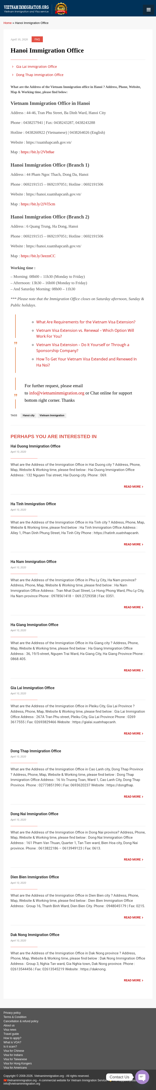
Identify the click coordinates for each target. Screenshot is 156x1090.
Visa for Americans (15, 1067)
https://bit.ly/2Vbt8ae (37, 152)
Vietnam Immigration (52, 415)
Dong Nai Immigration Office (34, 814)
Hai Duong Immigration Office (35, 446)
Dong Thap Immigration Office (37, 75)
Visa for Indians (13, 1055)
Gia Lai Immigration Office (34, 66)
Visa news (10, 1029)
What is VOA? (12, 1042)
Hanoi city (28, 415)
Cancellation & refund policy (21, 1021)
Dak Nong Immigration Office (35, 935)
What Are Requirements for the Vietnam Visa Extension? (85, 322)
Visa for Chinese (14, 1050)
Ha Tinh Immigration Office (33, 504)
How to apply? (12, 1038)
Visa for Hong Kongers (18, 1063)
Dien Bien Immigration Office (35, 877)
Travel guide (11, 1034)
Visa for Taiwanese (15, 1059)
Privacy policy (12, 1012)
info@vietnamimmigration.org (56, 392)
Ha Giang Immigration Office (34, 625)
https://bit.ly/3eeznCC (38, 256)
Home (8, 23)
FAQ (37, 39)
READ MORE (132, 486)
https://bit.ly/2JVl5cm (38, 204)
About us (9, 1025)
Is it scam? (10, 1046)
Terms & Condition (15, 1017)
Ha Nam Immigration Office (33, 561)
